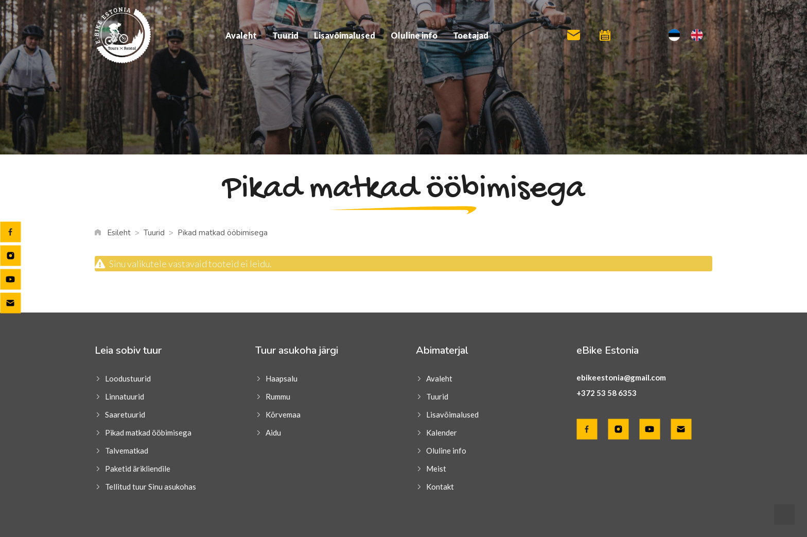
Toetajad (470, 35)
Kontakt (440, 486)
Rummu (278, 396)
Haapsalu (281, 378)
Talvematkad (126, 450)
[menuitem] (674, 35)
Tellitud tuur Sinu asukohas (150, 486)
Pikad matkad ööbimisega (148, 432)
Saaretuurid (125, 414)
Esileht (119, 233)
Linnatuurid (124, 396)
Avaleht (241, 35)
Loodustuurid (128, 378)
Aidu (273, 432)
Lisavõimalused (344, 35)
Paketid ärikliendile (137, 468)
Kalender (441, 432)
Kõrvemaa (283, 414)
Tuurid (285, 35)
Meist (436, 468)
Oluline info (414, 35)
